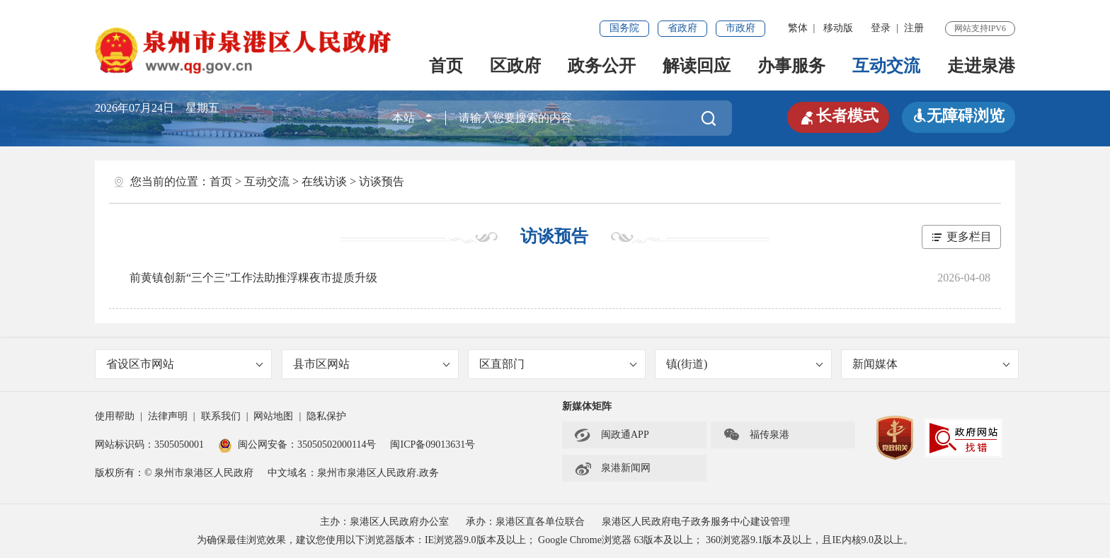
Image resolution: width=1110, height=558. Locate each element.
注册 (914, 28)
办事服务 (791, 66)
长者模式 (838, 116)
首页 (446, 66)
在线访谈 (324, 181)
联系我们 (221, 416)
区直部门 (557, 364)
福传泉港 (756, 434)
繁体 (798, 28)
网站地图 (273, 416)
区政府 (515, 66)
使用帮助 (115, 416)
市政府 (740, 28)
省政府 (682, 28)
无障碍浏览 (958, 115)
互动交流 (886, 66)
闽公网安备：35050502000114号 (297, 444)
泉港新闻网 (612, 468)
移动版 (838, 28)
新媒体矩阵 (587, 406)
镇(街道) (744, 364)
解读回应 (697, 66)
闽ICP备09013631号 (432, 444)
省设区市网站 (184, 364)
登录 (881, 28)
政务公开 (602, 66)
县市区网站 (371, 364)
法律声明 (168, 416)
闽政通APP (611, 434)
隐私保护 (326, 416)
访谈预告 (381, 181)
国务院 (624, 28)
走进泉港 (981, 66)
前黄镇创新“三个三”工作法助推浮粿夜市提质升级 (253, 278)
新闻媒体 (930, 364)
